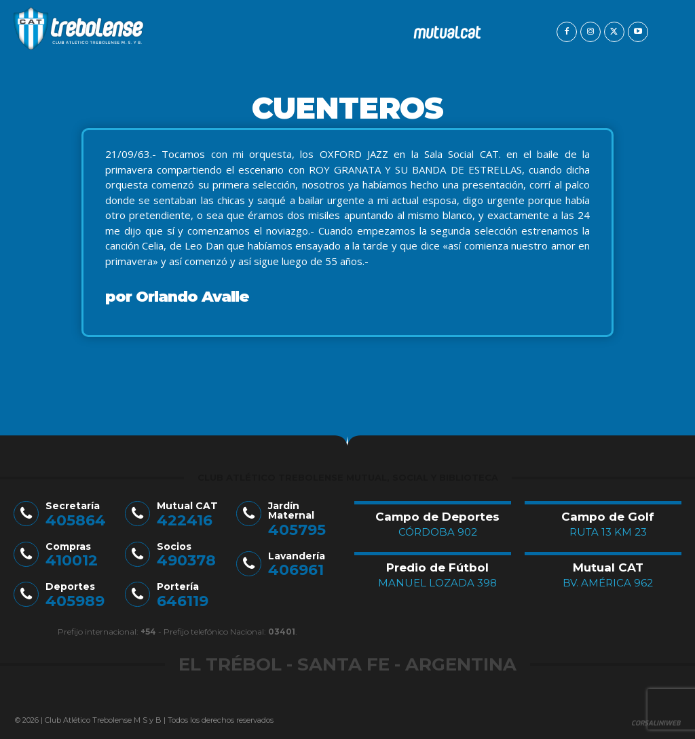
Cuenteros (347, 107)
